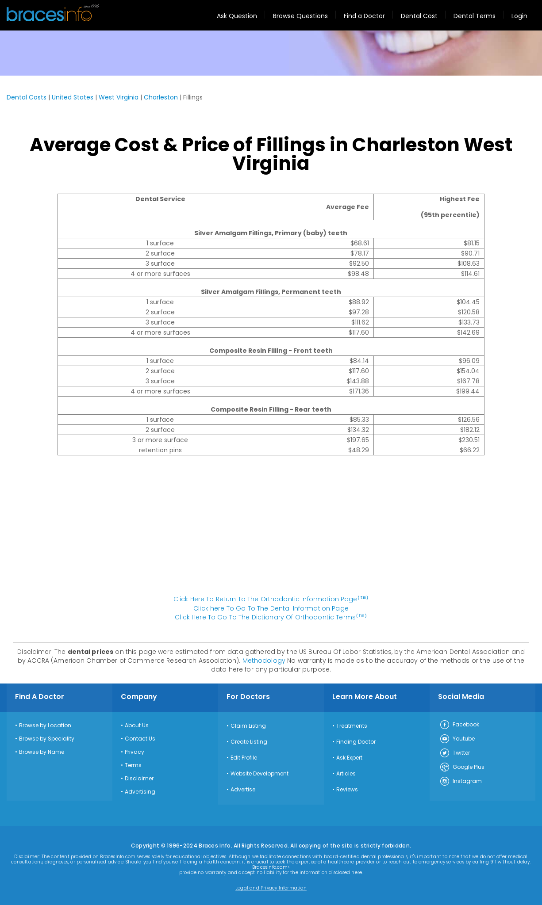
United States (72, 97)
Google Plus (461, 766)
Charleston (161, 97)
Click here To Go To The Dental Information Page (271, 607)
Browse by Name (41, 751)
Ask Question (237, 15)
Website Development (259, 773)
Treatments (351, 725)
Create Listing (249, 741)
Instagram (460, 781)
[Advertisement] (271, 530)
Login (519, 15)
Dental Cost (419, 15)
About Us (137, 725)
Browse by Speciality (46, 738)
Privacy (134, 751)
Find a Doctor (364, 15)
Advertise (243, 789)
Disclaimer (139, 778)
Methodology (264, 659)
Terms (133, 764)
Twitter (454, 752)
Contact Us (140, 738)
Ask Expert (349, 757)
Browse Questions (300, 15)
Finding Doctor (356, 741)
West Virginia (118, 97)
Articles (346, 773)
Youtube (457, 738)
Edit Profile (244, 757)
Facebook (459, 724)
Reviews (347, 789)
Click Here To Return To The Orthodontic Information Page (271, 599)
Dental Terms (475, 15)
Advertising (140, 791)
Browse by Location (45, 725)
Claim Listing (248, 725)
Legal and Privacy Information (271, 887)
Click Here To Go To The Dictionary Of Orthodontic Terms (271, 616)
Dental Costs (26, 97)
